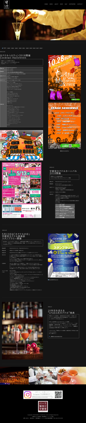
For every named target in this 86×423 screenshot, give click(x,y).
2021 (23, 48)
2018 (34, 48)
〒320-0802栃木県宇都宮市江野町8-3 (15, 72)
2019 (31, 48)
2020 (27, 48)
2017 (37, 48)
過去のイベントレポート (64, 150)
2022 (20, 48)
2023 (16, 48)
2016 (41, 48)
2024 (12, 48)
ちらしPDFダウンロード (53, 279)
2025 (8, 48)
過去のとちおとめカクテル (55, 336)
